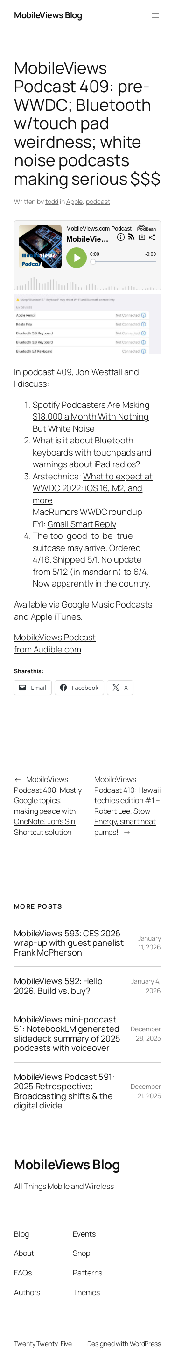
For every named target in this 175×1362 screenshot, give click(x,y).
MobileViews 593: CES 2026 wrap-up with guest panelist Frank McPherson (69, 942)
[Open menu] (155, 15)
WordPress (145, 1343)
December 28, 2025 (146, 1033)
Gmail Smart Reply (82, 523)
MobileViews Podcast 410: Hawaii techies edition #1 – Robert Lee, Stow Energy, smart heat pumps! (127, 805)
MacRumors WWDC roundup (87, 511)
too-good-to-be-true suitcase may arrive (83, 541)
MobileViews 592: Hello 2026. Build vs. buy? (58, 985)
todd (52, 201)
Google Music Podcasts (107, 604)
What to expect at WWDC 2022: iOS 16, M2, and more (93, 488)
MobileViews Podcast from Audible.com (55, 643)
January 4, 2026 (146, 986)
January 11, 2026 (149, 943)
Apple (74, 201)
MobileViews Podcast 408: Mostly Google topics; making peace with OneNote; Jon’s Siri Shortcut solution (48, 805)
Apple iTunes (56, 616)
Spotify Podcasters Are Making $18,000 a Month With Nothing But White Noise (91, 416)
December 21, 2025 (146, 1091)
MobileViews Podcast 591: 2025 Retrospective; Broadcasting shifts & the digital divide (64, 1091)
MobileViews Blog (48, 15)
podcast (98, 201)
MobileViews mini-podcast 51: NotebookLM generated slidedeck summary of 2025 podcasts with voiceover (67, 1033)
